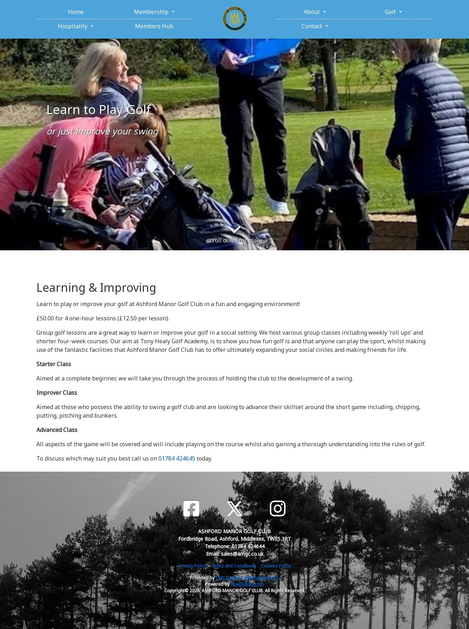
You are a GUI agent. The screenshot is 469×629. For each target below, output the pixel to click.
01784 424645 (176, 458)
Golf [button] (391, 12)
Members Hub (154, 26)
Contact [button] (312, 26)
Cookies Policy (276, 566)
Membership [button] (152, 12)
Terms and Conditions (233, 566)
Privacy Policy (192, 566)
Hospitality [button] (73, 26)
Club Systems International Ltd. (247, 578)
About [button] (312, 12)
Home (76, 12)
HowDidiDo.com (247, 584)
